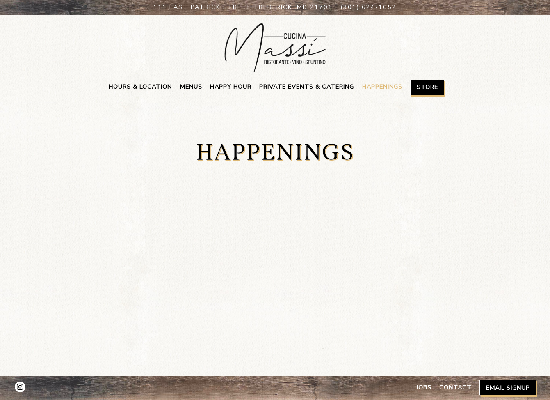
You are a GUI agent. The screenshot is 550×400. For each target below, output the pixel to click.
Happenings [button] (382, 87)
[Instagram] (20, 387)
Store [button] (427, 87)
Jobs (423, 387)
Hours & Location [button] (140, 87)
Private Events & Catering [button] (306, 87)
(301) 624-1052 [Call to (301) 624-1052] (368, 7)
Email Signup (508, 388)
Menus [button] (191, 87)
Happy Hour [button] (230, 87)
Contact (455, 387)
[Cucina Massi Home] (275, 47)
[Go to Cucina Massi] (243, 7)
